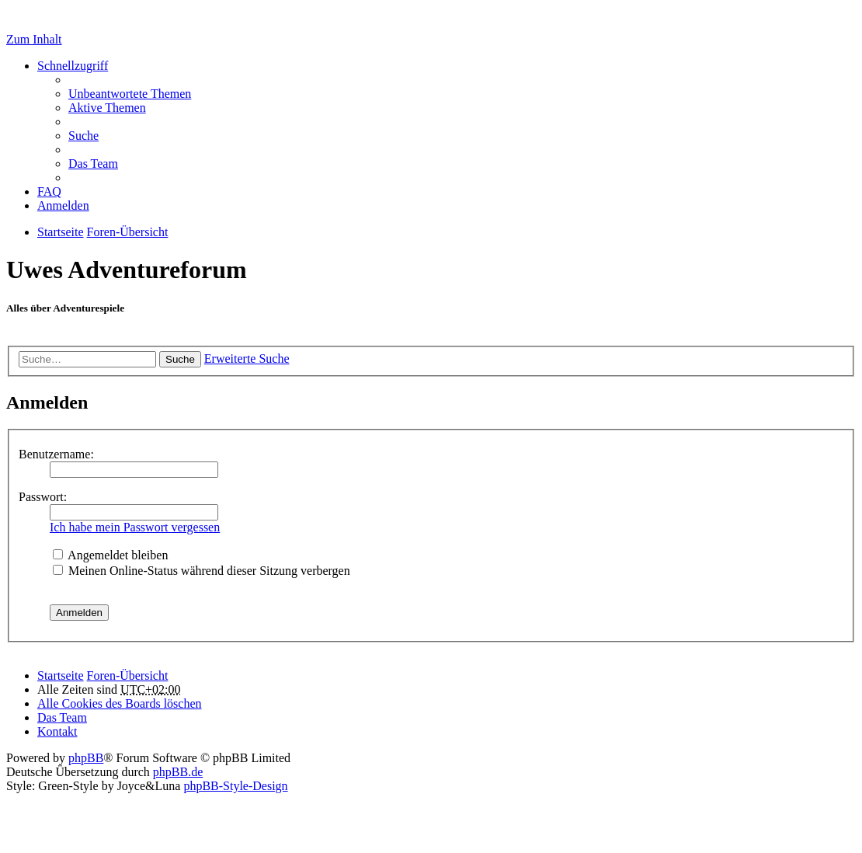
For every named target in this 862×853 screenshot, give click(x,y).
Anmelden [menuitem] (63, 205)
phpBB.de (178, 771)
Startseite (60, 675)
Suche (180, 359)
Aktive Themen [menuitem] (107, 107)
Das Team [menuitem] (93, 163)
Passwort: (43, 496)
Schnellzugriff (72, 65)
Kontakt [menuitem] (57, 731)
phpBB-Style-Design (235, 785)
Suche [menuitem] (83, 135)
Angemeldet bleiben (110, 555)
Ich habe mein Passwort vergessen (135, 527)
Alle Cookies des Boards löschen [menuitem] (119, 703)
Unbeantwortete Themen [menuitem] (129, 93)
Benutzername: (56, 454)
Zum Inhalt (34, 39)
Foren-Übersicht (128, 675)
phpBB (85, 757)
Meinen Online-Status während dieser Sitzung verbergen (201, 570)
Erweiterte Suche (247, 358)
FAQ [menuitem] (49, 191)
